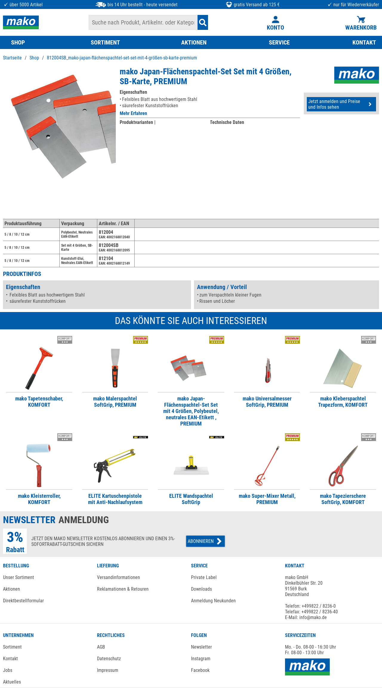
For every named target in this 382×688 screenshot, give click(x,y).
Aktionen (11, 589)
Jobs (7, 670)
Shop (34, 58)
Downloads (201, 589)
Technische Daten (227, 122)
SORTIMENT (105, 42)
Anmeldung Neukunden (213, 600)
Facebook (200, 670)
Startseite (12, 58)
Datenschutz (109, 658)
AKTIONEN (194, 42)
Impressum (107, 670)
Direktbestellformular (23, 600)
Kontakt (10, 658)
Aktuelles (12, 682)
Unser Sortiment (18, 577)
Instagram (200, 658)
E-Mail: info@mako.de (306, 617)
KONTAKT (364, 42)
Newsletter (201, 647)
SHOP (18, 42)
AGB (101, 647)
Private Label (204, 577)
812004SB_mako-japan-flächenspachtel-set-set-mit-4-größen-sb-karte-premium (122, 58)
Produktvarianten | (137, 122)
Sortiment (12, 647)
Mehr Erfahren (133, 113)
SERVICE (279, 42)
